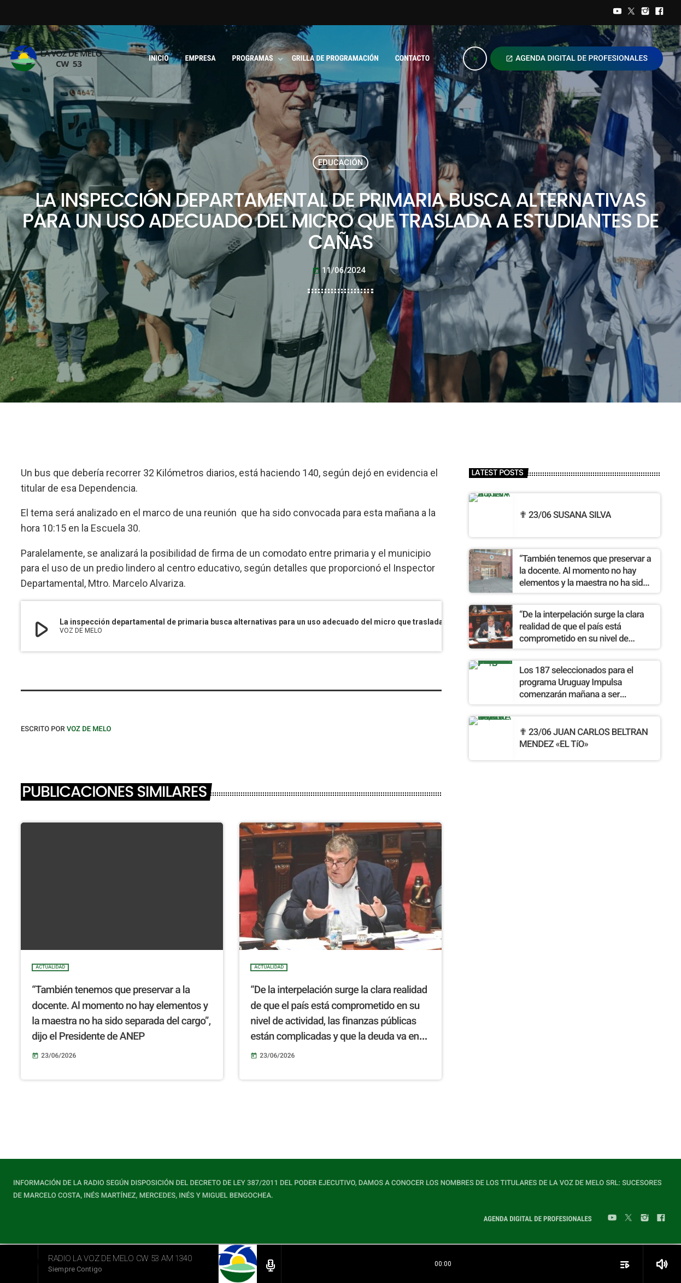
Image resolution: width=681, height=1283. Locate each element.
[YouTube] (617, 12)
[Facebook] (659, 12)
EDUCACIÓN (340, 162)
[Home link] (59, 58)
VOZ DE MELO (89, 729)
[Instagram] (645, 12)
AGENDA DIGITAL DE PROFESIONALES (577, 58)
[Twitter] (631, 12)
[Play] (475, 58)
